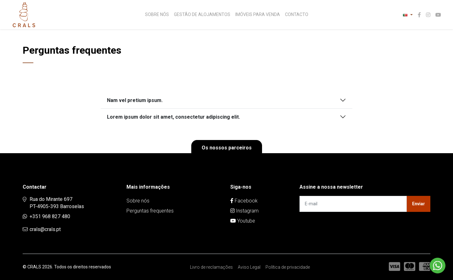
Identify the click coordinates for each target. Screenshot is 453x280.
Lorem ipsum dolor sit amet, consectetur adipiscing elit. (173, 117)
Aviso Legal (249, 267)
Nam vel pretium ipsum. (135, 100)
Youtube (242, 221)
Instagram (244, 211)
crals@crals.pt (45, 229)
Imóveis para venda (257, 14)
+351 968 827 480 (50, 216)
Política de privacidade (288, 267)
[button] (408, 15)
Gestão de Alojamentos (202, 14)
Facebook (244, 201)
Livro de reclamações (211, 267)
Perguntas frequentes (150, 211)
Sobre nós (157, 14)
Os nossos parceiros (227, 148)
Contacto (296, 14)
